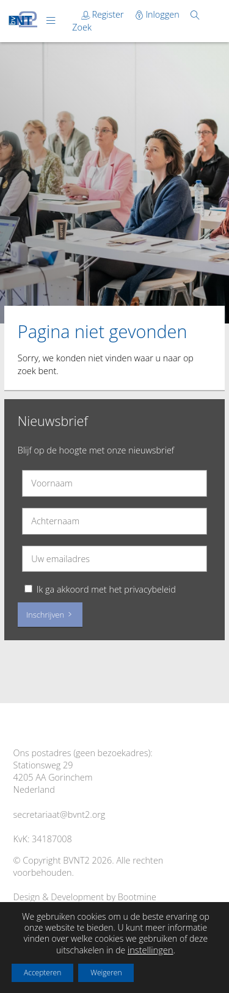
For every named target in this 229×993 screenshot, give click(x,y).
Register (103, 14)
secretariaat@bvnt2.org (59, 814)
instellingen (150, 949)
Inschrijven (50, 614)
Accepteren (42, 972)
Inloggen (158, 14)
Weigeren (106, 972)
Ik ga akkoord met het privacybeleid (106, 589)
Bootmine (137, 897)
